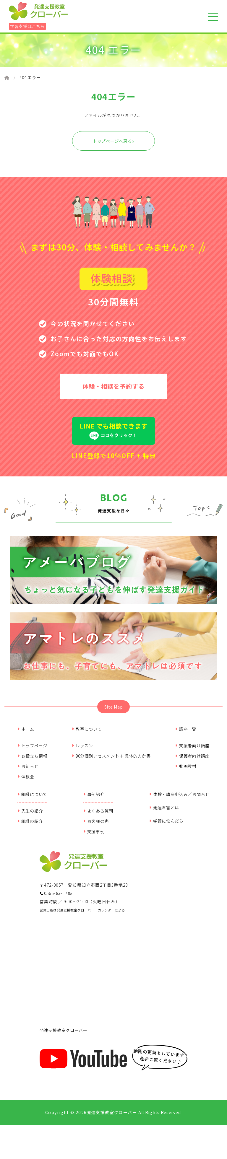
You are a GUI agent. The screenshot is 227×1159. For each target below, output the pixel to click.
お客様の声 (96, 826)
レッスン (82, 750)
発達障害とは (164, 812)
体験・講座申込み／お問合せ (179, 799)
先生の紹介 (30, 815)
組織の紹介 (30, 826)
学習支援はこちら (27, 26)
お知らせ (28, 771)
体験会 (25, 781)
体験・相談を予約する (113, 388)
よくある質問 (98, 815)
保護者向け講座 (192, 760)
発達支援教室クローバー (63, 1035)
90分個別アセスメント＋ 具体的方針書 (111, 760)
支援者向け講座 (192, 750)
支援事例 (94, 836)
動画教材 (186, 771)
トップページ (32, 750)
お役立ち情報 (32, 760)
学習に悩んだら (166, 825)
